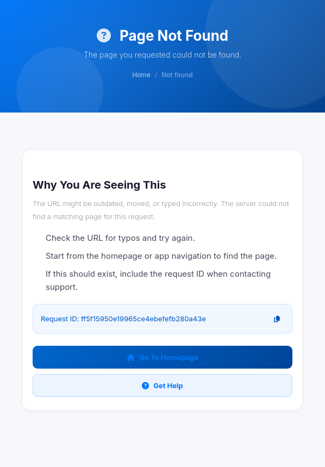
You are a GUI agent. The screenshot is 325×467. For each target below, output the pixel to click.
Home (141, 75)
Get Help (162, 385)
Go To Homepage (162, 357)
